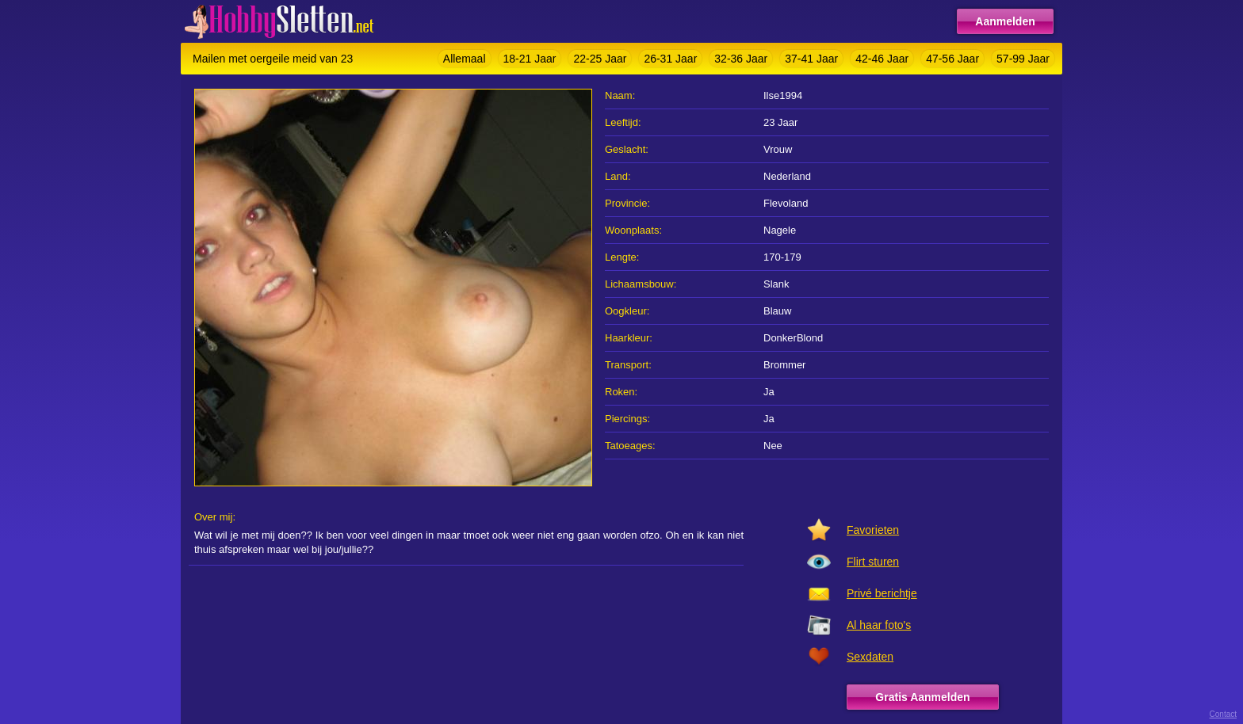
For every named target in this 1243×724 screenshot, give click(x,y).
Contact (1223, 714)
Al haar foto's (879, 625)
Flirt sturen (873, 561)
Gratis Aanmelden (922, 697)
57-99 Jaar (1023, 58)
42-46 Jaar (881, 58)
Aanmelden (1005, 21)
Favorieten (873, 530)
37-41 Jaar (811, 58)
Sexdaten (870, 656)
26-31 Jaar (670, 58)
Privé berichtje (882, 593)
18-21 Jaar (529, 58)
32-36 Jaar (740, 58)
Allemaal (464, 58)
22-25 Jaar (599, 58)
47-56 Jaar (952, 58)
